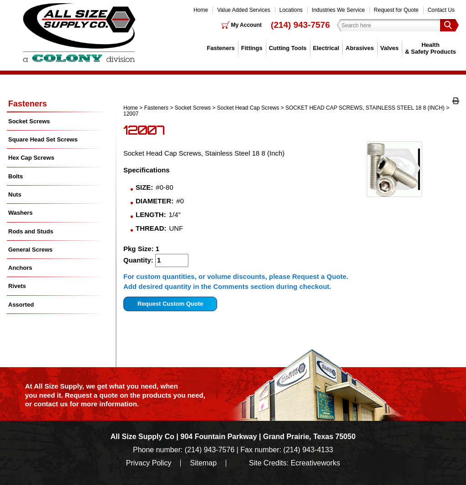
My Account (246, 25)
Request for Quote (396, 10)
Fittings (252, 48)
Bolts (15, 176)
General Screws (30, 249)
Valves (389, 48)
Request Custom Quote (170, 303)
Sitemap (203, 463)
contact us (51, 404)
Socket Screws (193, 108)
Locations (291, 10)
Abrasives (359, 48)
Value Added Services (243, 10)
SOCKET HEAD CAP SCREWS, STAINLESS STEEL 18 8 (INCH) (365, 108)
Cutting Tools (288, 48)
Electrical (326, 48)
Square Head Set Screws (42, 139)
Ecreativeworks (315, 463)
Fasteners (220, 48)
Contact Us (441, 10)
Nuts (14, 194)
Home (200, 10)
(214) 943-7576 (300, 25)
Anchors (20, 267)
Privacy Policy (149, 463)
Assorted (21, 304)
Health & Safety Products (430, 48)
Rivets (17, 286)
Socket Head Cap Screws (248, 108)
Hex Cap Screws (31, 157)
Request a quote (92, 395)
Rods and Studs (30, 231)
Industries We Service (338, 10)
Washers (20, 212)
